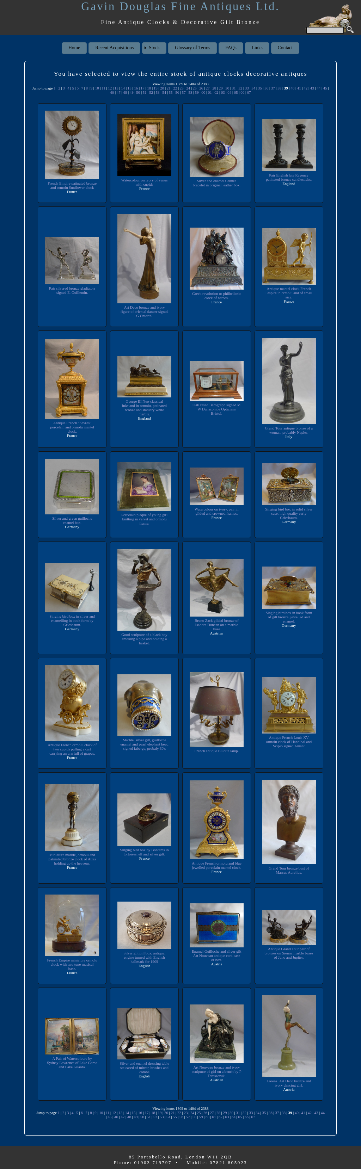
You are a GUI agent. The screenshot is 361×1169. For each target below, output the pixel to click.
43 (312, 88)
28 (214, 88)
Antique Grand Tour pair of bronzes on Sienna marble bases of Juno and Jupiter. (288, 953)
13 (116, 88)
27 (208, 88)
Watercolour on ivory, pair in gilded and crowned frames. (217, 511)
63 (223, 92)
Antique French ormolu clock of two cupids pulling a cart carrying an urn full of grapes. (72, 749)
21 (169, 88)
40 (292, 88)
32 (240, 88)
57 (184, 92)
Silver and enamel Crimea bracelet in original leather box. (216, 183)
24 (188, 88)
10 (97, 88)
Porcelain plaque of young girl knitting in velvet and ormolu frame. (144, 519)
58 (190, 92)
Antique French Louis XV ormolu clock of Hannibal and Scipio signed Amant (289, 741)
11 (103, 88)
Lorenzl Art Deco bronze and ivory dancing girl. (289, 1083)
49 (132, 92)
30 (227, 88)
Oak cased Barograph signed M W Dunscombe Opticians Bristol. (216, 409)
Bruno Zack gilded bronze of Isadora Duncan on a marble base (217, 624)
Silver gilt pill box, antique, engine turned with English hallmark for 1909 (144, 957)
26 (201, 88)
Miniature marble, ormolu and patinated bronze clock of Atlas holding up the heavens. (72, 859)
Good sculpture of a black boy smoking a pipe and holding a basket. (144, 638)
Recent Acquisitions (114, 47)
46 (112, 92)
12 (110, 88)
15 (129, 88)
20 (162, 88)
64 (229, 92)
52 (151, 92)
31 (234, 88)
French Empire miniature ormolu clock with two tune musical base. (72, 964)
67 (249, 92)
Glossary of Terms (192, 47)
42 (305, 88)
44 (318, 88)
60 (203, 92)
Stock (154, 47)
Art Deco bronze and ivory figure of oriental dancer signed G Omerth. (144, 311)
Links (257, 47)
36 (266, 88)
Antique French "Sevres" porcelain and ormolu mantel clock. (72, 427)
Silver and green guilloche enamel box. (72, 520)
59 (197, 92)
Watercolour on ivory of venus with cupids (144, 182)
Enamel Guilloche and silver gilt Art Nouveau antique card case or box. (216, 955)
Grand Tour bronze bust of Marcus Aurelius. (289, 870)
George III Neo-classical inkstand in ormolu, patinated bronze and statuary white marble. (144, 407)
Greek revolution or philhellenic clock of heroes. (216, 295)
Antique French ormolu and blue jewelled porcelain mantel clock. (216, 865)
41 (299, 88)
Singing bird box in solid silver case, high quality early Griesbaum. (289, 513)
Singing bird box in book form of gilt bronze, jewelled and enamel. (288, 617)
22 (175, 88)
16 (136, 88)
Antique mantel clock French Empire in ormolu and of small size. (288, 292)
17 (143, 88)
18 (149, 88)
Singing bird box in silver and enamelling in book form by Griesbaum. (72, 620)
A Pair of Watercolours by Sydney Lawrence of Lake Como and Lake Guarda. (72, 1062)
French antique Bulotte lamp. (216, 751)
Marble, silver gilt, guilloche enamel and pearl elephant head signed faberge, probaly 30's (144, 744)
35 (260, 88)
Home (74, 47)
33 (247, 88)
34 (253, 88)
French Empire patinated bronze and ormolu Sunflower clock (72, 185)
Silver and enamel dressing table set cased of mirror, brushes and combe (144, 1067)
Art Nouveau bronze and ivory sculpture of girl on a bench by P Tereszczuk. (217, 1071)
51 (145, 92)
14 (123, 88)
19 (156, 88)
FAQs (230, 47)
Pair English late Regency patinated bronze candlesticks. (289, 177)
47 (119, 92)
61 (210, 92)
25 (195, 88)
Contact (285, 47)
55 (171, 92)
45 (325, 88)
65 (236, 92)
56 (177, 92)
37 (273, 88)
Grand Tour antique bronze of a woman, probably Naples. (289, 430)
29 (221, 88)
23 (182, 88)
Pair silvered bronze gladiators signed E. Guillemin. (72, 290)
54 (164, 92)
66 (242, 92)
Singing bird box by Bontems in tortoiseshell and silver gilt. (144, 852)
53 (158, 92)
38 (279, 88)
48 (125, 92)
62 (216, 92)
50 (138, 92)
